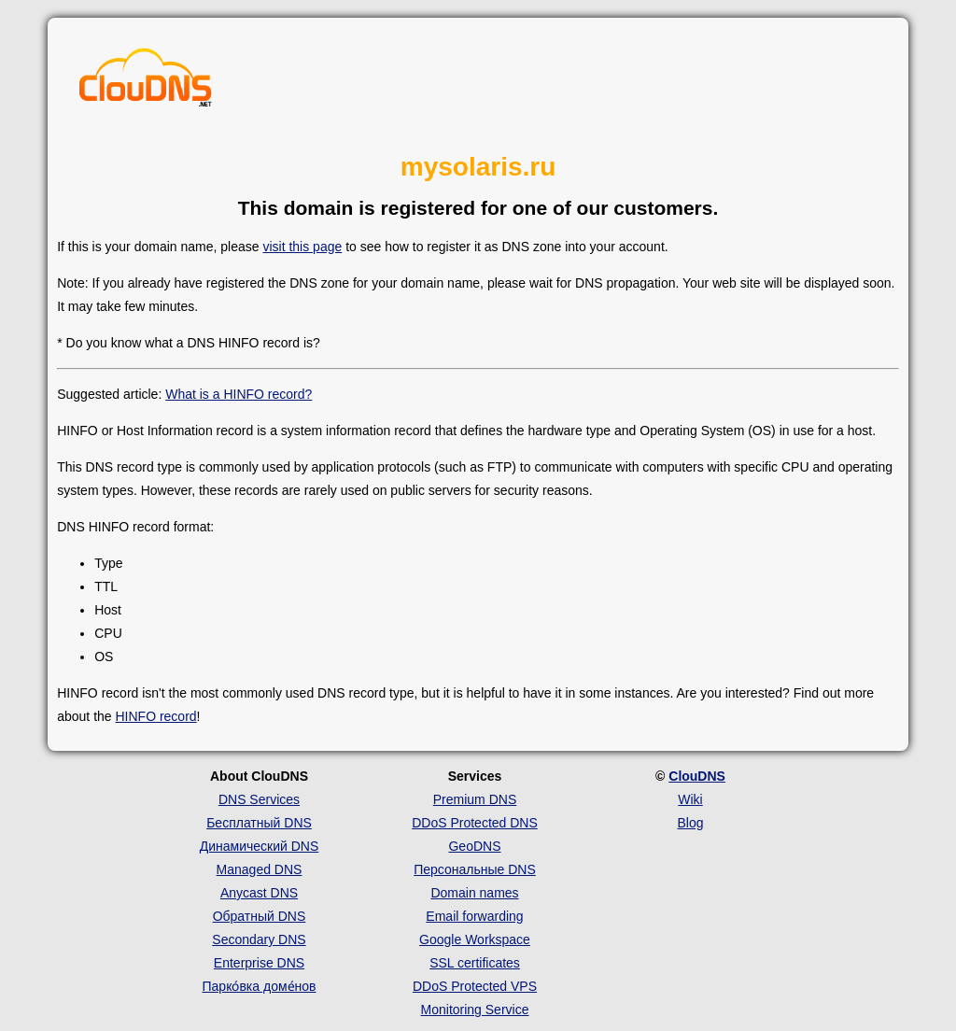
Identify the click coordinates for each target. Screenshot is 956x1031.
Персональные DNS (475, 869)
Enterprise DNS (259, 962)
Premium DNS (474, 799)
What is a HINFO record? (238, 394)
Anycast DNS (259, 892)
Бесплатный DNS (259, 822)
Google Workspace (474, 939)
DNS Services (259, 799)
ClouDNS (696, 776)
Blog (690, 822)
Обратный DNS (259, 916)
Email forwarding (474, 916)
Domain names (474, 892)
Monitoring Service (475, 1009)
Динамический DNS (259, 846)
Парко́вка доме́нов (259, 986)
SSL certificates (474, 962)
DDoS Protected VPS (475, 986)
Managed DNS (259, 869)
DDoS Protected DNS (475, 822)
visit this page (302, 246)
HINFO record (155, 716)
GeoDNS (474, 846)
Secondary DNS (258, 939)
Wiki (690, 799)
